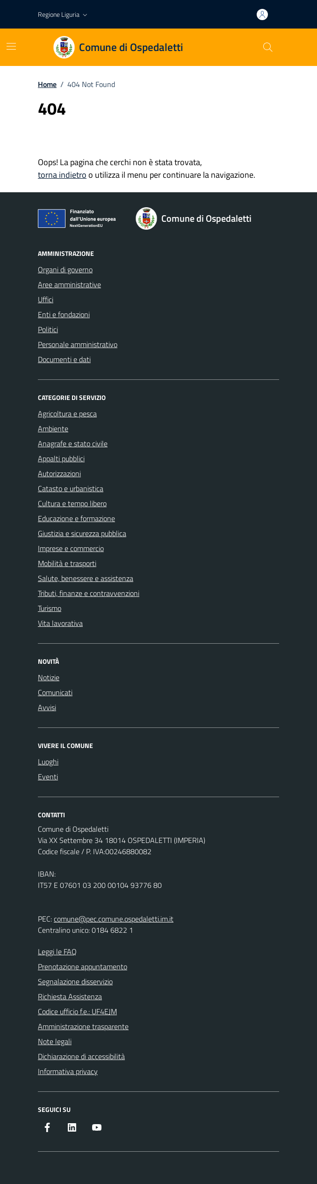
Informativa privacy (68, 1071)
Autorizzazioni (59, 473)
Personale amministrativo (77, 344)
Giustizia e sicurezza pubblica (82, 533)
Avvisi (47, 707)
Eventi (48, 776)
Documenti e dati (64, 359)
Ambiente (53, 428)
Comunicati (55, 692)
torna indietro (62, 174)
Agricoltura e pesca (67, 413)
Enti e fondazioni (64, 314)
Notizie (48, 677)
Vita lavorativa (60, 623)
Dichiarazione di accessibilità (81, 1056)
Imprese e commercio (71, 548)
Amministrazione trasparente (83, 1026)
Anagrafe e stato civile (73, 443)
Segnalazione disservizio (75, 981)
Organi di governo (65, 269)
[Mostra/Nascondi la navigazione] (11, 46)
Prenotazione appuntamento (82, 966)
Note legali (55, 1041)
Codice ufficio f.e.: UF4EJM (77, 1011)
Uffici (45, 299)
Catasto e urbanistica (70, 488)
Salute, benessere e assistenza (85, 578)
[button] (63, 14)
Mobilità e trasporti (67, 563)
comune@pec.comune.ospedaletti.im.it (113, 918)
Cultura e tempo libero (72, 503)
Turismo (49, 608)
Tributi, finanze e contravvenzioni (88, 593)
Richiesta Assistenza (70, 996)
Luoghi (48, 761)
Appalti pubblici (61, 458)
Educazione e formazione (76, 518)
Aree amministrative (69, 284)
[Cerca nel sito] (268, 47)
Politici (48, 329)
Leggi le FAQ (57, 951)
